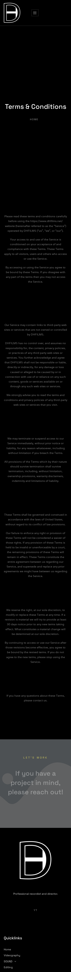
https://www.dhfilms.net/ (46, 221)
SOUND (11, 961)
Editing (8, 967)
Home (7, 949)
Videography (12, 955)
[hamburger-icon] (35, 12)
